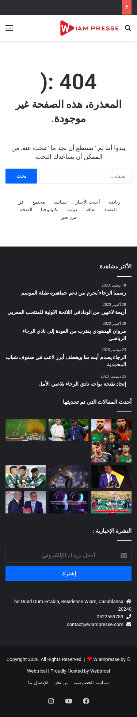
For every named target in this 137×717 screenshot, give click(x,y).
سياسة (60, 202)
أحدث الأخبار (88, 202)
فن (20, 202)
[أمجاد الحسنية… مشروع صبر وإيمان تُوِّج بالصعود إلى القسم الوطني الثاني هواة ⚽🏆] (111, 502)
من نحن (68, 217)
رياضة (114, 202)
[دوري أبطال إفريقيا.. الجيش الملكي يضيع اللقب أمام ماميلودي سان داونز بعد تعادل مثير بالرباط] (25, 430)
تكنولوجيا (50, 209)
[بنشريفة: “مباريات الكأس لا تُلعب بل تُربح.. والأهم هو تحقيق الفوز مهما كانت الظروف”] (69, 476)
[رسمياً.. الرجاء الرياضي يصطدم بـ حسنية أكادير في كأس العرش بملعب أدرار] (25, 476)
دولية (72, 209)
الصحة (26, 209)
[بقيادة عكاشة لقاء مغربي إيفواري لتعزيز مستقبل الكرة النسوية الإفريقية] (69, 430)
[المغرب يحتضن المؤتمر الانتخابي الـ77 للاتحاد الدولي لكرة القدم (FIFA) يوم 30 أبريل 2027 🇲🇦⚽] (25, 502)
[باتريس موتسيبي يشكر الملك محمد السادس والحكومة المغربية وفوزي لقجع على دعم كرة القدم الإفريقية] (111, 476)
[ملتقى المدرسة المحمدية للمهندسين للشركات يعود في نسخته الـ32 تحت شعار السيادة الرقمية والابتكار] (69, 502)
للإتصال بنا (38, 682)
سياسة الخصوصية (91, 682)
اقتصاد (110, 209)
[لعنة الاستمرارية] (111, 440)
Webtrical (100, 671)
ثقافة (90, 209)
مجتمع (39, 202)
